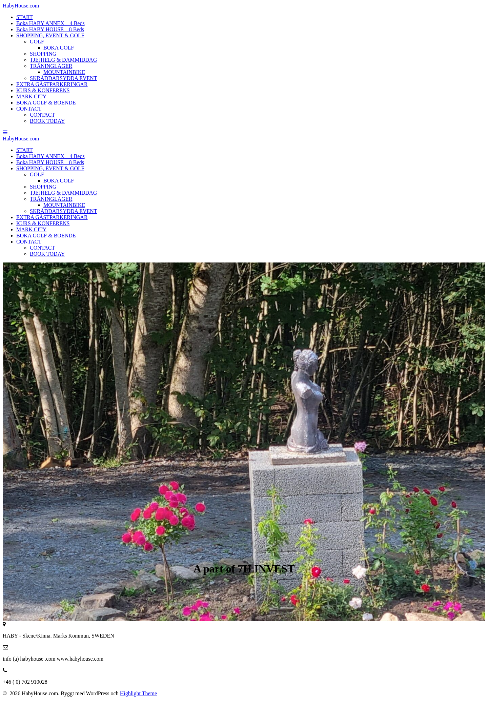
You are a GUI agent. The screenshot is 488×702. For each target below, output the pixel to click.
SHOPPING (43, 54)
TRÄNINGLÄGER (51, 66)
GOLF (37, 41)
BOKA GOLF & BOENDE (46, 102)
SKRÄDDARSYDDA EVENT (63, 78)
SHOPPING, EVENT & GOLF (50, 35)
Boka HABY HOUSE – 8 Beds (50, 29)
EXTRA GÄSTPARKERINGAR (52, 84)
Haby (21, 5)
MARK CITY (31, 96)
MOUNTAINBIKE (64, 72)
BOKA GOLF (58, 48)
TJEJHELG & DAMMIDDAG (63, 60)
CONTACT (28, 109)
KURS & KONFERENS (42, 90)
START (24, 17)
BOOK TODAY (47, 121)
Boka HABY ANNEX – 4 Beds (50, 23)
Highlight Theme (138, 693)
